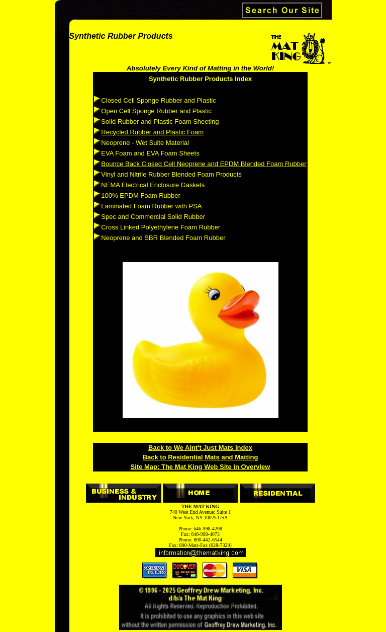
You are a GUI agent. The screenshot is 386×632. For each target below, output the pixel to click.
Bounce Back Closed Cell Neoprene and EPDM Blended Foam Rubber (203, 164)
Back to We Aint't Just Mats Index (200, 447)
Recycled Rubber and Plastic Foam (152, 132)
